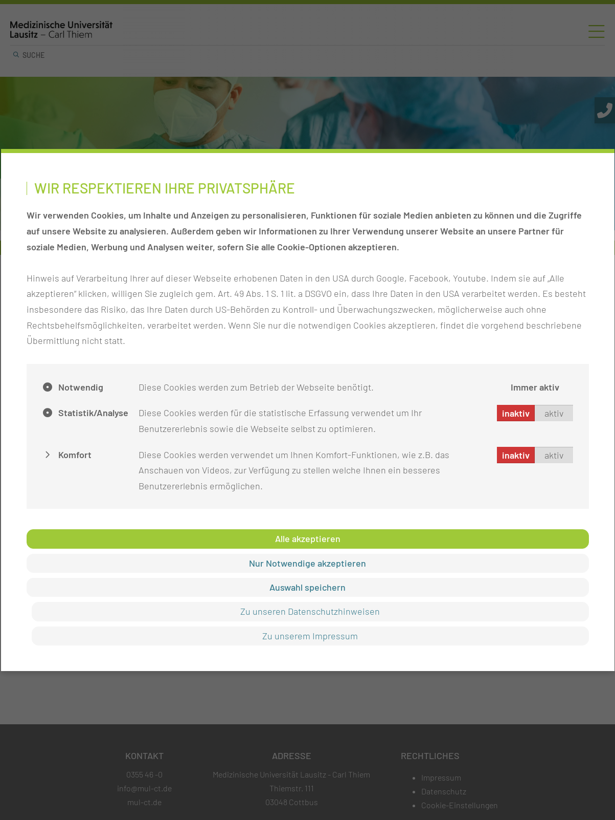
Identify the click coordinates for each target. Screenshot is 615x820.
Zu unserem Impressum (310, 635)
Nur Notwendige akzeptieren (307, 563)
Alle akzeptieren (307, 538)
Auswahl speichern (307, 587)
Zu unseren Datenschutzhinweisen (310, 611)
